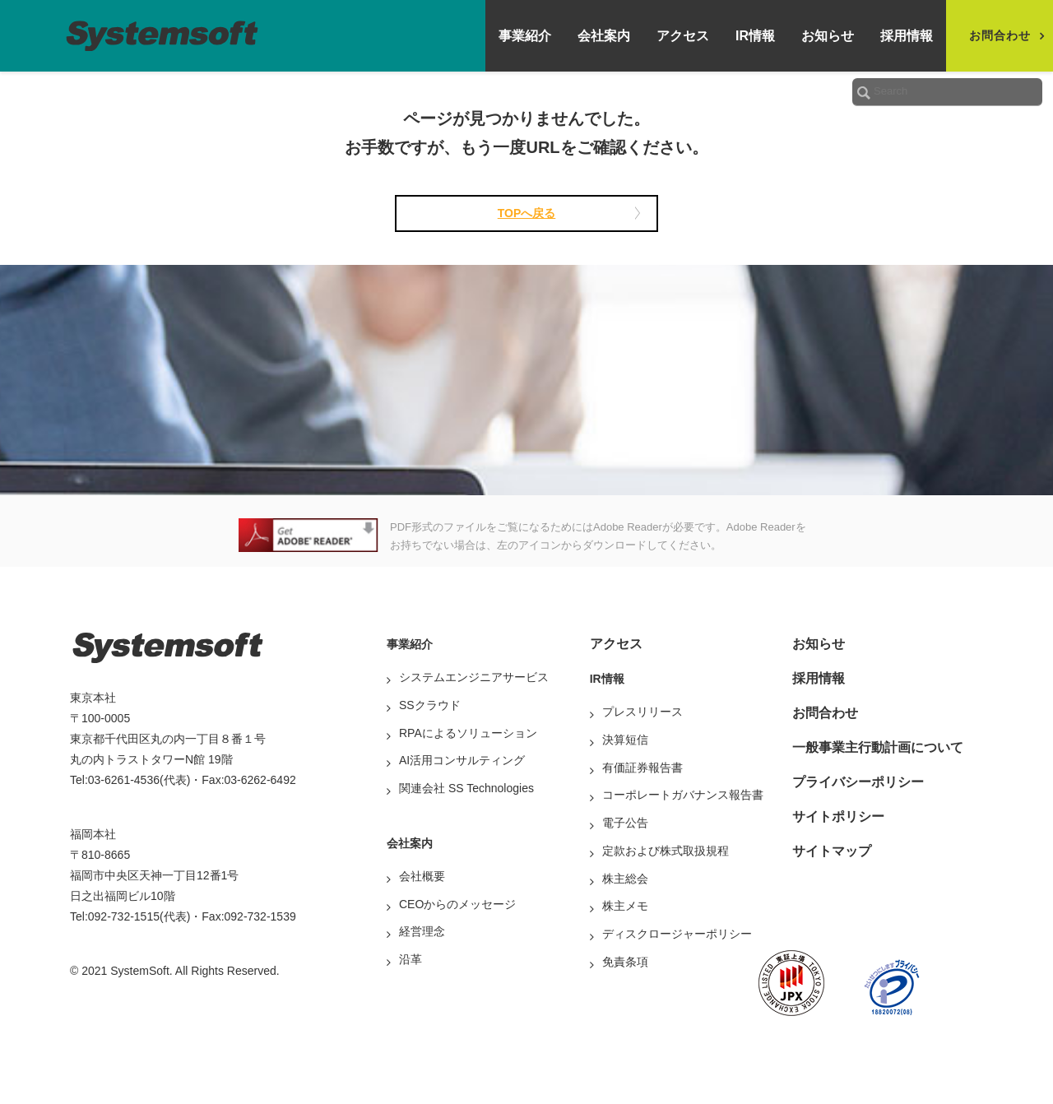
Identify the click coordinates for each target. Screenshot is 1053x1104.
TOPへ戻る (527, 213)
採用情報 (906, 36)
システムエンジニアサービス (474, 677)
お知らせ (827, 36)
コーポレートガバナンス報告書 (682, 794)
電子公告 (625, 822)
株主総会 (625, 878)
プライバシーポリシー (858, 782)
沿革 (410, 959)
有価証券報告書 (642, 767)
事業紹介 (525, 36)
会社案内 (604, 36)
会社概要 (422, 876)
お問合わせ (825, 713)
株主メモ (625, 905)
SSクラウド (430, 705)
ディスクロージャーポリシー (677, 933)
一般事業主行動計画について (877, 747)
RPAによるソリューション (468, 733)
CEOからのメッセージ (457, 904)
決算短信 (625, 739)
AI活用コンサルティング (462, 760)
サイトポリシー (838, 816)
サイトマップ (831, 851)
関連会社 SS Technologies (466, 788)
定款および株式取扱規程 (665, 850)
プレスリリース (642, 711)
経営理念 (422, 931)
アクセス (682, 36)
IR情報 (755, 36)
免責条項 (625, 961)
